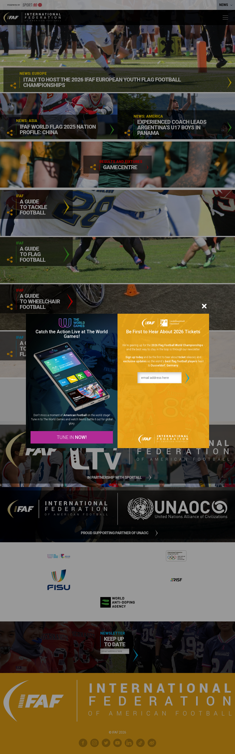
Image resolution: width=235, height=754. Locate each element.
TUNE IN (72, 437)
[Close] (204, 306)
